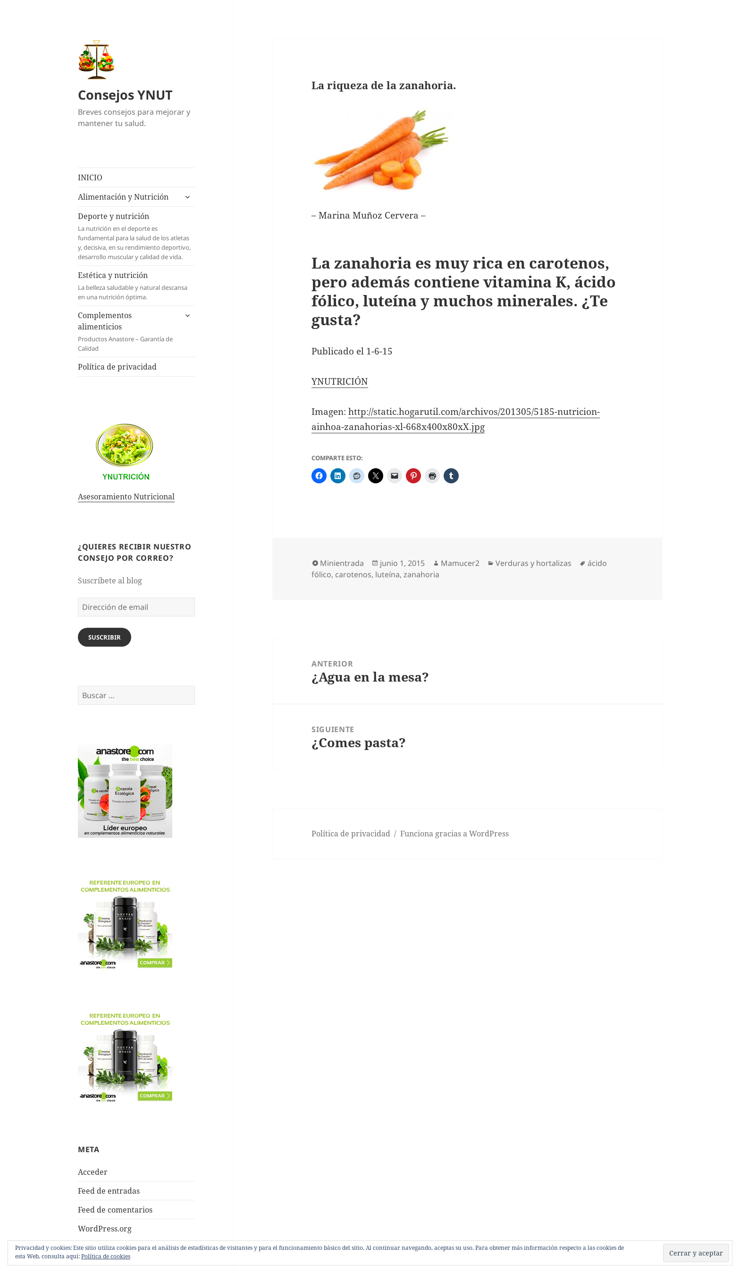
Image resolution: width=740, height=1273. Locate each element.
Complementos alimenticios (127, 331)
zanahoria (421, 574)
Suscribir (104, 637)
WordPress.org (105, 1228)
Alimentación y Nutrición (123, 197)
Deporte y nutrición (136, 236)
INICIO (90, 177)
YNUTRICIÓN (339, 381)
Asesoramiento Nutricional (126, 496)
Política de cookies (105, 1256)
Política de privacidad (117, 367)
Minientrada (342, 563)
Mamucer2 (460, 563)
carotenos (353, 574)
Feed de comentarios (115, 1210)
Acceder (93, 1172)
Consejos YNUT (125, 94)
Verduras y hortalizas (534, 563)
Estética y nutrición (136, 286)
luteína (387, 574)
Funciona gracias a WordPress (454, 833)
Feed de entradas (109, 1191)
